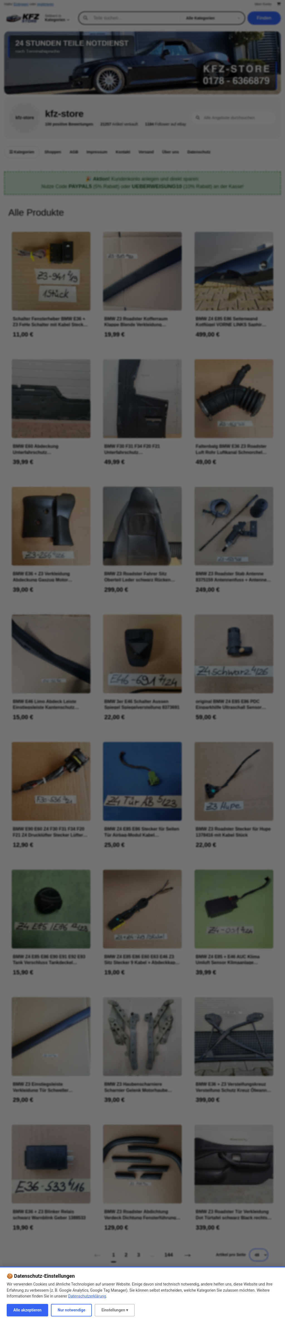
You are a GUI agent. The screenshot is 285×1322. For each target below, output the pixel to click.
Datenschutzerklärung (87, 1296)
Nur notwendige (71, 1310)
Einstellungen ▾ (114, 1310)
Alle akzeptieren (27, 1310)
